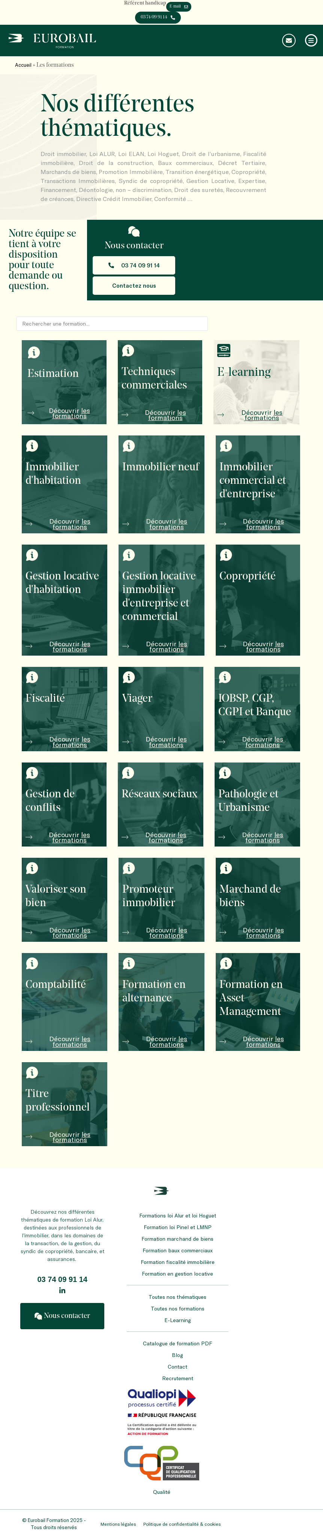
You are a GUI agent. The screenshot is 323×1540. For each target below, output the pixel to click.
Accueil (23, 66)
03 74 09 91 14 (62, 1281)
